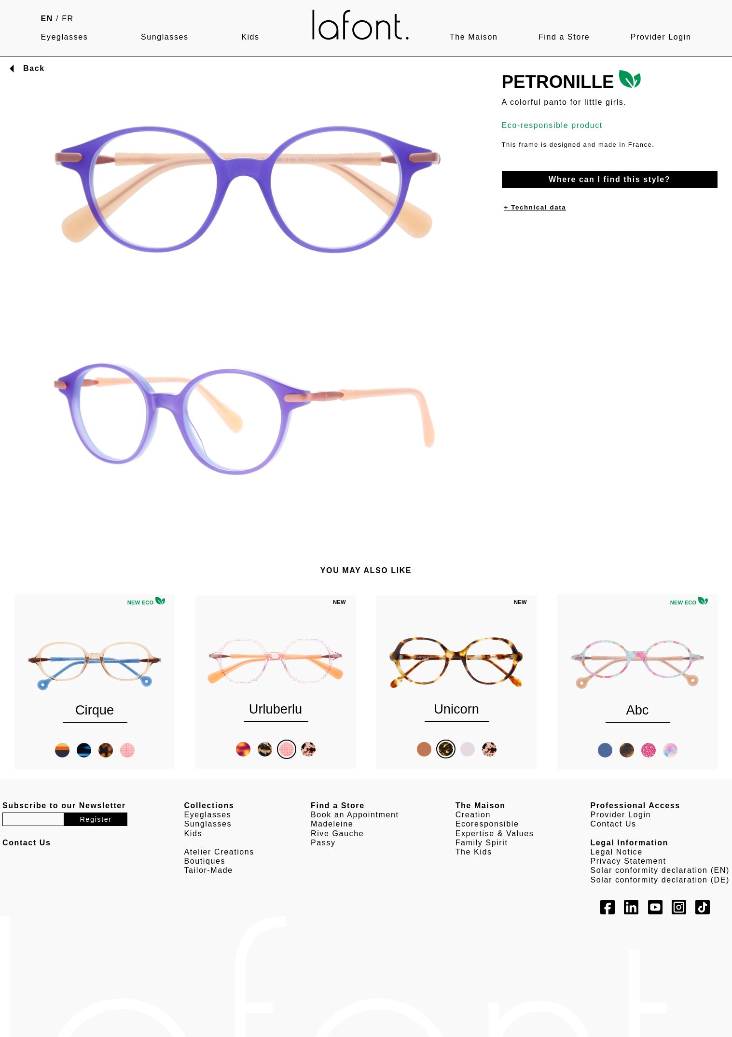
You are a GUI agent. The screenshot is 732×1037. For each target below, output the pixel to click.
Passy (323, 843)
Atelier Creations (219, 852)
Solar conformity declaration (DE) (660, 880)
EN (47, 18)
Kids (250, 37)
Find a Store (564, 37)
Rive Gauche (337, 833)
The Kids (474, 852)
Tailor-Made (208, 870)
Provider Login (661, 37)
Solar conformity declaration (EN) (660, 870)
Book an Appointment (355, 815)
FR (68, 18)
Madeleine (332, 824)
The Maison (474, 37)
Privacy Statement (628, 861)
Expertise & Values (495, 833)
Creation (473, 815)
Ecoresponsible (487, 824)
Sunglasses (165, 37)
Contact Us (613, 824)
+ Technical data (535, 207)
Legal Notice (617, 852)
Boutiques (204, 861)
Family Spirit (482, 843)
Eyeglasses (64, 37)
